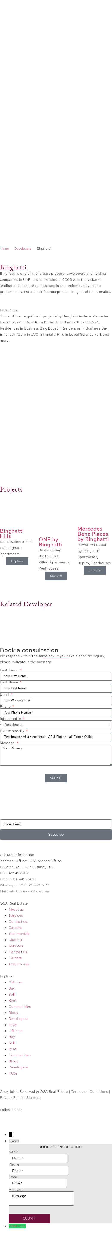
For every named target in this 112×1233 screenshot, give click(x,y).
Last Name (9, 682)
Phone (6, 706)
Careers (15, 927)
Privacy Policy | (13, 1097)
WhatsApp (17, 1226)
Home (4, 248)
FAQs (13, 1024)
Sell (12, 994)
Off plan (16, 982)
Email (5, 694)
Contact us (18, 921)
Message (8, 743)
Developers (22, 248)
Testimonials (19, 933)
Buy (12, 988)
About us (16, 909)
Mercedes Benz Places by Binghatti (93, 533)
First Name (9, 670)
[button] (56, 310)
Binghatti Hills (12, 533)
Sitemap (33, 1097)
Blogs (13, 1012)
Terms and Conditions (89, 1091)
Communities (20, 1006)
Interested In (11, 718)
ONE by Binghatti (50, 542)
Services (16, 915)
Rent (12, 1000)
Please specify (12, 731)
